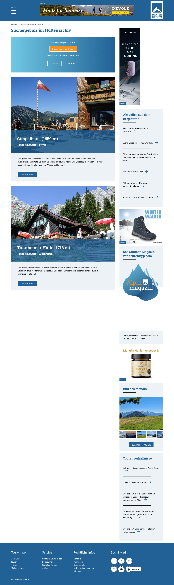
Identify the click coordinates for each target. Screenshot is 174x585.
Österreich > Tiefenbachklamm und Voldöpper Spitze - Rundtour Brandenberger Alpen (139, 496)
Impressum (78, 561)
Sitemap (77, 571)
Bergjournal (47, 561)
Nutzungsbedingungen (83, 568)
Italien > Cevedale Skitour (134, 482)
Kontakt (77, 558)
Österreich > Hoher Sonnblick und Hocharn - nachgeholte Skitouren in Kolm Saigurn (139, 514)
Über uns (15, 558)
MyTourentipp (17, 568)
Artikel (45, 568)
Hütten (14, 565)
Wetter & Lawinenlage (52, 558)
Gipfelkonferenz (49, 565)
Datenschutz (79, 565)
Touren (14, 561)
